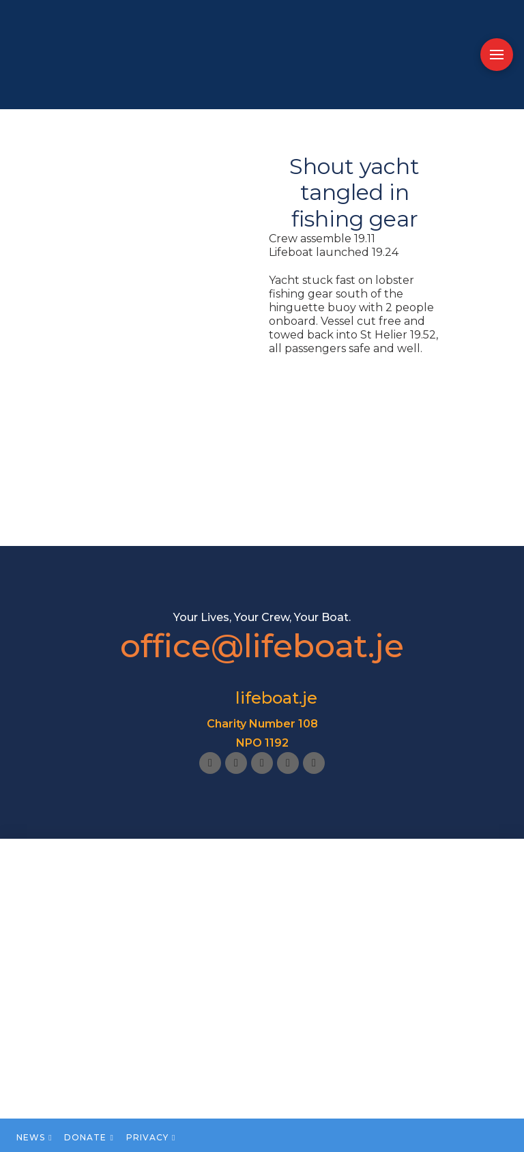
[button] (496, 54)
